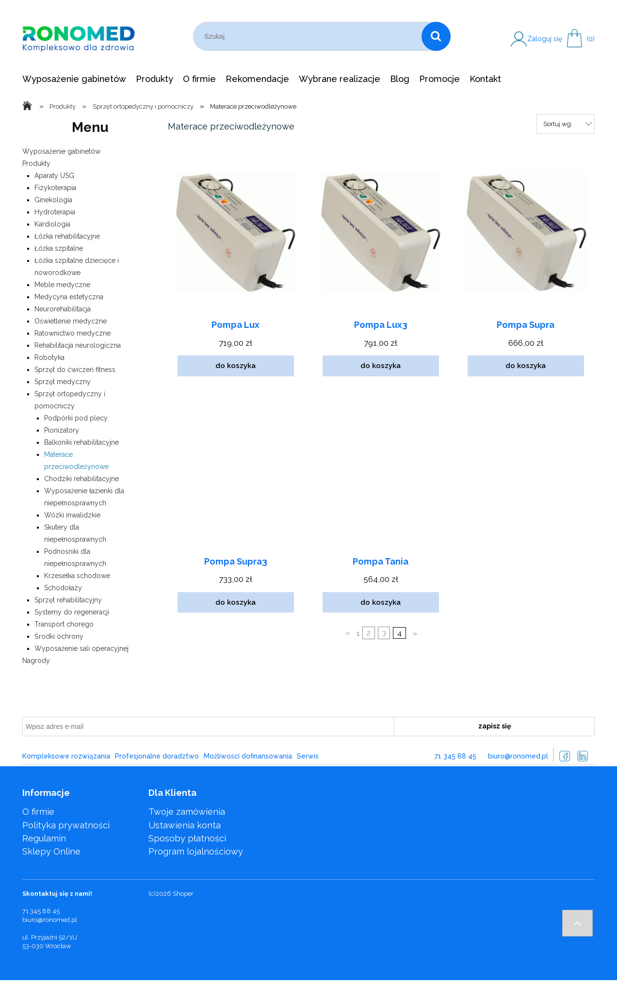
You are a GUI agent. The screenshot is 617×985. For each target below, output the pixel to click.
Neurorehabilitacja (62, 309)
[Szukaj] (436, 36)
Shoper (183, 893)
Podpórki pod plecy (76, 418)
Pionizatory (61, 430)
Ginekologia (53, 200)
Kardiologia (52, 224)
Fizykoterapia (55, 188)
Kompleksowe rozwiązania (66, 756)
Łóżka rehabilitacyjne (67, 236)
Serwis (308, 756)
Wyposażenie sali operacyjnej (81, 648)
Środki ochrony (58, 636)
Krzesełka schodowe (77, 576)
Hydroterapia (54, 212)
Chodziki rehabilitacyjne (81, 479)
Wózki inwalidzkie (72, 515)
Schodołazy (63, 588)
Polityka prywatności (66, 825)
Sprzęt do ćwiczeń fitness (74, 369)
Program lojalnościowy (195, 851)
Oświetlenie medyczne (70, 321)
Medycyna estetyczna (68, 297)
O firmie (38, 812)
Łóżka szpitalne (58, 248)
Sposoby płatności (187, 838)
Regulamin (44, 838)
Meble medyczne (62, 285)
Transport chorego (64, 624)
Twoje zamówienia (186, 812)
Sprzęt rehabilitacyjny (68, 600)
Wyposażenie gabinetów (61, 151)
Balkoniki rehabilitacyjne (81, 442)
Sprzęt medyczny (62, 382)
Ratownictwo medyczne (72, 333)
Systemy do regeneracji (71, 612)
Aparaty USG (54, 175)
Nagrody (36, 660)
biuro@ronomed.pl (518, 756)
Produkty (36, 163)
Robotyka (49, 357)
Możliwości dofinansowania (248, 756)
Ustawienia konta (184, 825)
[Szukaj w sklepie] (309, 36)
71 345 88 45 (455, 756)
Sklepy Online (51, 851)
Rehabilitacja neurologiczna (77, 345)
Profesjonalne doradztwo (157, 756)
